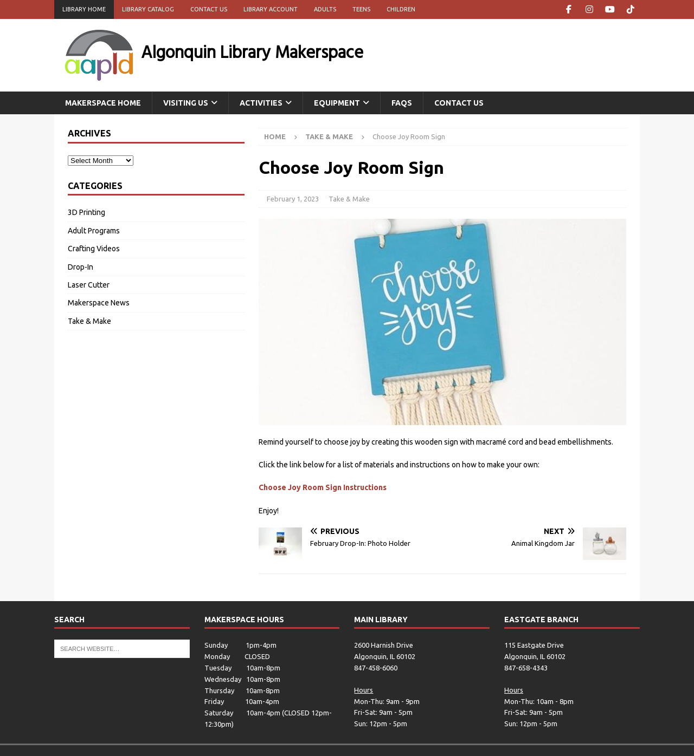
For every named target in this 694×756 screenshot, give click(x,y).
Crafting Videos (94, 248)
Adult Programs (94, 230)
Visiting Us (185, 103)
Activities (261, 103)
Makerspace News (99, 302)
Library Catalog (148, 9)
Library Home (84, 9)
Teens (361, 9)
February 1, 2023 (293, 199)
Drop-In (80, 267)
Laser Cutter (89, 285)
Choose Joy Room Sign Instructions (323, 487)
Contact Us (208, 9)
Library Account (270, 9)
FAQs (401, 103)
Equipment (337, 103)
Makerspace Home (103, 103)
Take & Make (349, 199)
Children (401, 9)
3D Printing (86, 212)
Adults (325, 9)
